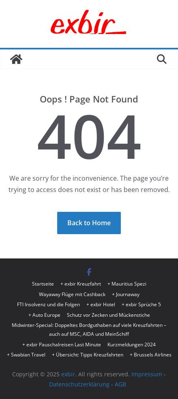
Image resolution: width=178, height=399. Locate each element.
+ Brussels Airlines (151, 354)
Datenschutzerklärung (79, 384)
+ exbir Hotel (100, 304)
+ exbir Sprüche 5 (141, 304)
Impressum (146, 374)
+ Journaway (125, 294)
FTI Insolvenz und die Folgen (48, 304)
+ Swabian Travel (26, 354)
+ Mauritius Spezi (126, 283)
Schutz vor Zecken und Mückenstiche (108, 315)
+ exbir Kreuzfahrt (80, 283)
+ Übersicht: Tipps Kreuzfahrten (87, 354)
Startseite (43, 283)
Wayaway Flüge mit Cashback (72, 294)
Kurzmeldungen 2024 (131, 344)
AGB (120, 384)
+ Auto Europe (44, 315)
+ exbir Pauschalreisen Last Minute (61, 344)
